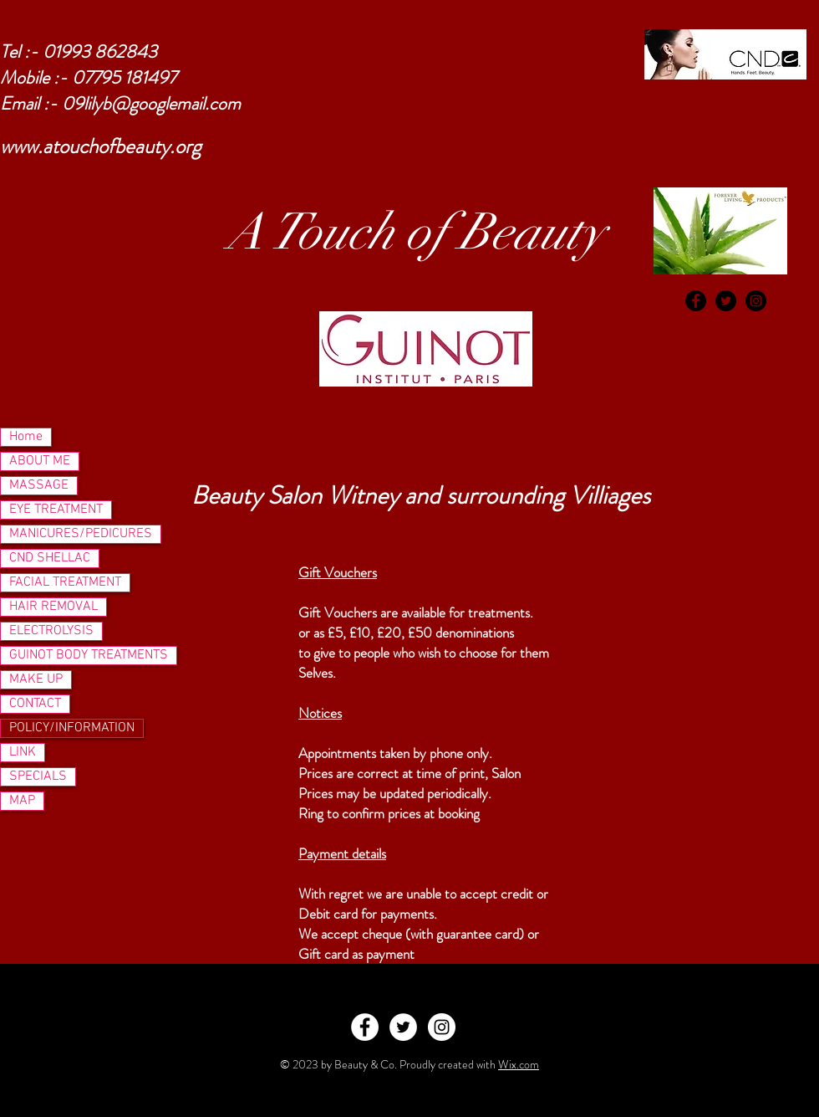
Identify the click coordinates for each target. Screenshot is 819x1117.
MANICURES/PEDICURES (80, 533)
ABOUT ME (39, 461)
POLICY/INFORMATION (72, 728)
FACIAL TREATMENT (65, 582)
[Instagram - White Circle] (441, 1027)
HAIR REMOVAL (53, 606)
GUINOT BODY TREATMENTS (88, 655)
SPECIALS (38, 776)
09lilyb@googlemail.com (151, 103)
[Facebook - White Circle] (365, 1027)
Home (26, 436)
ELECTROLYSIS (51, 631)
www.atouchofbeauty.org (100, 146)
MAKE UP (36, 679)
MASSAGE (39, 485)
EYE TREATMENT (56, 509)
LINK (22, 752)
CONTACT (35, 703)
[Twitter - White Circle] (403, 1027)
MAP (22, 800)
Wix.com (518, 1064)
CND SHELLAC (49, 558)
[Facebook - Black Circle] (695, 300)
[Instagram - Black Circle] (755, 300)
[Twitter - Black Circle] (725, 300)
